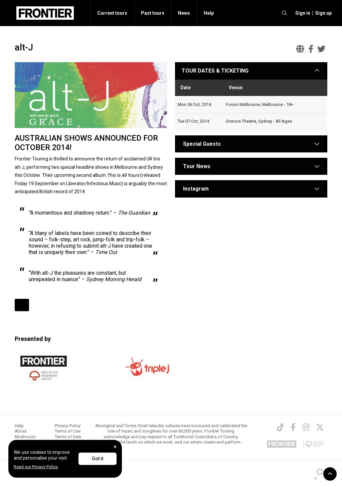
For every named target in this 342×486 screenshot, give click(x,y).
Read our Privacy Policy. (36, 466)
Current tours (112, 13)
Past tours (152, 13)
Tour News (197, 166)
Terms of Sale (68, 436)
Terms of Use (67, 431)
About (21, 431)
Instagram (196, 189)
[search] (284, 13)
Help (209, 13)
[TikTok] (280, 427)
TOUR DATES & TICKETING (215, 71)
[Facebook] (293, 427)
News (184, 13)
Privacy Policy (67, 425)
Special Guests (201, 144)
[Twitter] (320, 427)
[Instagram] (305, 427)
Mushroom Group (25, 439)
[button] (301, 13)
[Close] (115, 446)
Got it (97, 458)
